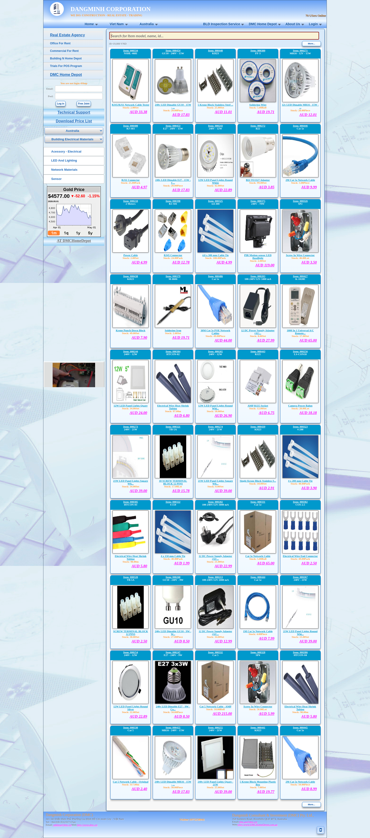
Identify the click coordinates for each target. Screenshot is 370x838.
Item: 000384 (173, 351)
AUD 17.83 (180, 115)
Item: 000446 (300, 125)
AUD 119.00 (264, 265)
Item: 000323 (300, 426)
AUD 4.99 (139, 262)
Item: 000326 (300, 200)
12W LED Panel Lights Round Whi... (215, 407)
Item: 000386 (300, 652)
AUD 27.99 (265, 340)
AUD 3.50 (309, 262)
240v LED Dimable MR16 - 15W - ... (173, 783)
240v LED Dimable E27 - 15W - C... (173, 181)
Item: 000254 (130, 652)
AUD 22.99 (223, 566)
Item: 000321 (173, 426)
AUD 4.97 (139, 187)
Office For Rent (60, 43)
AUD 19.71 (265, 112)
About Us (293, 24)
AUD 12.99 (223, 641)
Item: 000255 (215, 727)
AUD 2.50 (309, 563)
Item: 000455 (173, 727)
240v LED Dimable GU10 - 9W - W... (173, 632)
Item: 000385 (130, 501)
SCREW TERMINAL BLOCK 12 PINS (130, 632)
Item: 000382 (300, 501)
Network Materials (64, 169)
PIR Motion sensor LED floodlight (258, 256)
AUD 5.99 (266, 714)
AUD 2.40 (139, 789)
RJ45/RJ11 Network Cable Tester (130, 104)
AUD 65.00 (308, 340)
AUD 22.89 (223, 190)
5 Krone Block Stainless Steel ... (215, 104)
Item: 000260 (173, 577)
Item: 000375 (258, 200)
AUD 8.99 (309, 789)
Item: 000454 (173, 50)
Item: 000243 (215, 125)
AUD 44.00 (223, 340)
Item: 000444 (258, 577)
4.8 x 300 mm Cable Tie (215, 255)
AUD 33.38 (138, 112)
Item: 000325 (215, 200)
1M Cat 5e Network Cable (258, 631)
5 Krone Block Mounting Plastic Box (258, 783)
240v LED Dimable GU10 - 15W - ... (173, 106)
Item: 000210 (130, 200)
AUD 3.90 (309, 488)
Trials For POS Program (66, 66)
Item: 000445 (300, 727)
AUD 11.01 (223, 112)
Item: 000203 (258, 276)
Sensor (56, 179)
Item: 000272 (258, 125)
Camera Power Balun (300, 405)
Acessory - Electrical (66, 151)
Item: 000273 (130, 426)
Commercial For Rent (64, 51)
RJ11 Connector (131, 179)
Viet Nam (117, 24)
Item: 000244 (130, 351)
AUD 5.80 (139, 566)
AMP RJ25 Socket (258, 405)
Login (313, 24)
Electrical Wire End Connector (300, 556)
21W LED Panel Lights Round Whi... (300, 632)
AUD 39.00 (138, 491)
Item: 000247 (173, 652)
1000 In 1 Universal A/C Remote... (300, 332)
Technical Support (74, 112)
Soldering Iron (173, 330)
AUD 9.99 (309, 187)
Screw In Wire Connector (300, 255)
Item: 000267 (300, 577)
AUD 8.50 (181, 641)
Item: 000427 (300, 276)
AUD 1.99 (181, 563)
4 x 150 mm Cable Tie (173, 556)
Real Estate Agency (67, 35)
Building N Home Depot (66, 58)
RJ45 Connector (173, 255)
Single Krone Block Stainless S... (258, 480)
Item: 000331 (258, 501)
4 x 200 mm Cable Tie (300, 480)
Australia (147, 24)
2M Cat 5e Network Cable (300, 179)
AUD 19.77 (265, 792)
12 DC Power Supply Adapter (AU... (258, 332)
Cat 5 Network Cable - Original (130, 781)
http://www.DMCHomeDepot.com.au (258, 824)
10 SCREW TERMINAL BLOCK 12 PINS (173, 482)
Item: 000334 (130, 50)
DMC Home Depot (263, 24)
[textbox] (214, 36)
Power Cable (130, 255)
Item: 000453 (173, 125)
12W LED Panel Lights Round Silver (130, 708)
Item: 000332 (215, 652)
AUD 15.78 (180, 491)
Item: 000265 (215, 351)
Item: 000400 (130, 125)
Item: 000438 (130, 276)
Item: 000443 (258, 351)
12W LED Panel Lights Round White (215, 181)
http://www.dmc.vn (87, 824)
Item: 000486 (215, 276)
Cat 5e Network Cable (257, 556)
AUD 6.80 (181, 416)
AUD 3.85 (266, 187)
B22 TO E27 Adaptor (258, 179)
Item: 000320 (130, 577)
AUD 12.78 (180, 262)
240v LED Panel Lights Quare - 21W (215, 783)
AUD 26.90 (223, 416)
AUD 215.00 (222, 714)
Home (89, 24)
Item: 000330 (130, 727)
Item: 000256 (300, 351)
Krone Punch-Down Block (130, 330)
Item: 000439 (258, 426)
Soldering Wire (257, 104)
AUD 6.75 (266, 413)
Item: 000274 (215, 426)
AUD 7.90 (139, 338)
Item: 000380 (258, 50)
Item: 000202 (215, 501)
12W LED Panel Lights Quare (130, 405)
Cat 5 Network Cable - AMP (215, 706)
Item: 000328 (258, 652)
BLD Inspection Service (221, 24)
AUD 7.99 (266, 638)
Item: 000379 (173, 276)
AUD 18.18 (308, 413)
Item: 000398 (173, 200)
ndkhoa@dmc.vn (62, 824)
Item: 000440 (215, 50)
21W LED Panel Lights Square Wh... (130, 482)
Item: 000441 (258, 727)
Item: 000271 (300, 50)
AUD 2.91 (266, 488)
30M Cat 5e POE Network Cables (215, 332)
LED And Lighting (64, 160)
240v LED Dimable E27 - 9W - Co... (173, 708)
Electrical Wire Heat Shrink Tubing (173, 407)
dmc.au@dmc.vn (248, 821)
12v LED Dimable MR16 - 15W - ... (300, 106)
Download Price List (74, 121)
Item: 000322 (173, 501)
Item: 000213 (215, 577)
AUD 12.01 (308, 115)
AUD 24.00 (138, 413)
